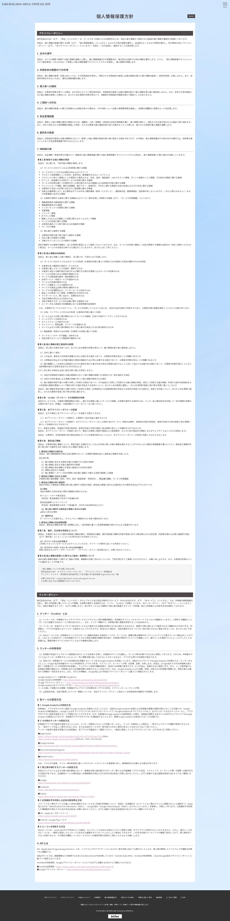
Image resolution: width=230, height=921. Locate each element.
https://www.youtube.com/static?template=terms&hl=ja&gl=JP (85, 866)
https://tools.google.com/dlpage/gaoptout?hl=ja (97, 685)
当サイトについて (50, 897)
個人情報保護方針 (111, 897)
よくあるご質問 (171, 897)
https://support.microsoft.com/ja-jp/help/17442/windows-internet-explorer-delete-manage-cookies (84, 752)
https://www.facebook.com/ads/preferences (58, 789)
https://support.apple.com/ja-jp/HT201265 (57, 739)
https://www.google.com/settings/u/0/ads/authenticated (64, 782)
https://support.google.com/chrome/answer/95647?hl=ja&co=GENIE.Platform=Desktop (77, 745)
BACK (191, 16)
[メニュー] (225, 4)
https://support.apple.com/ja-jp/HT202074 (57, 815)
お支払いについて (84, 897)
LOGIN (183, 897)
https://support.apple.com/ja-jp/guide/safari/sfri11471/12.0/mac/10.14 (70, 736)
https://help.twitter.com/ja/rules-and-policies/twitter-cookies (66, 796)
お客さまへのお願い (127, 897)
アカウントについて (67, 897)
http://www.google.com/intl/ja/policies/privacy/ (89, 869)
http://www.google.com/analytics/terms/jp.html (85, 679)
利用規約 (97, 897)
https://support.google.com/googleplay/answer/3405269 (64, 822)
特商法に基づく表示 (145, 897)
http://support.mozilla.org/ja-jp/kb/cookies (58, 759)
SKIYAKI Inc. (129, 911)
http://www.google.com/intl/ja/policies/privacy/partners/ (93, 682)
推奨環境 (159, 897)
